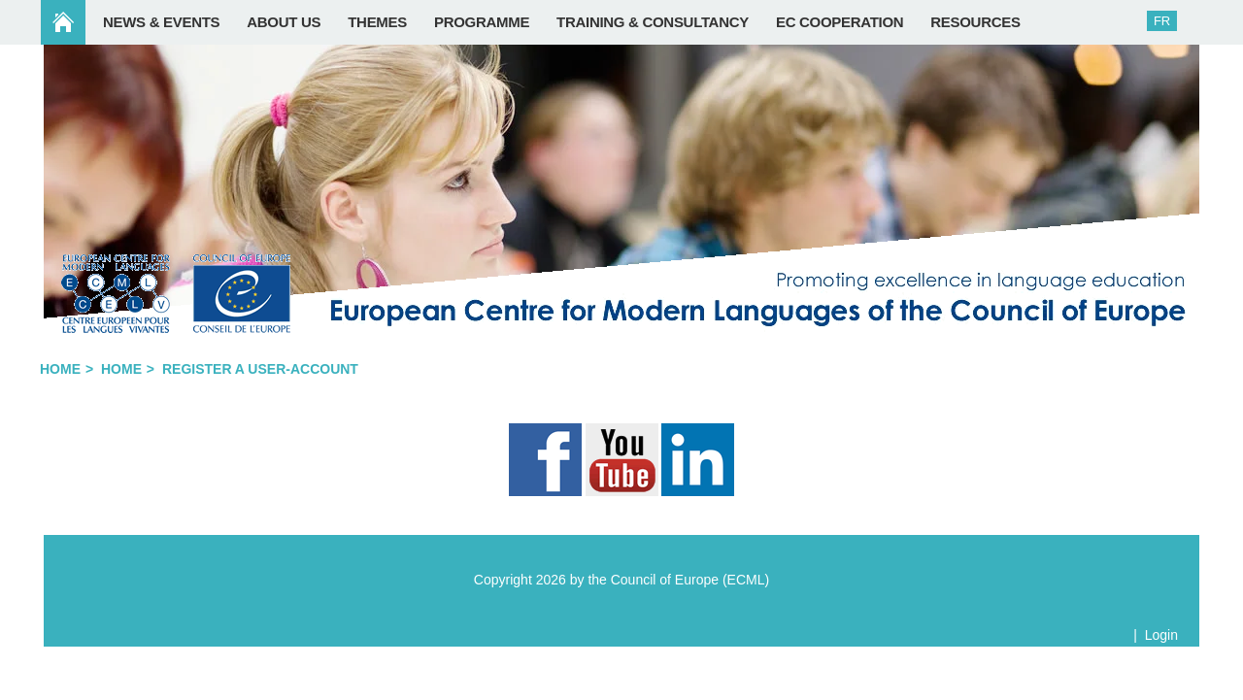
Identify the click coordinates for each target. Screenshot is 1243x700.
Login (1161, 635)
